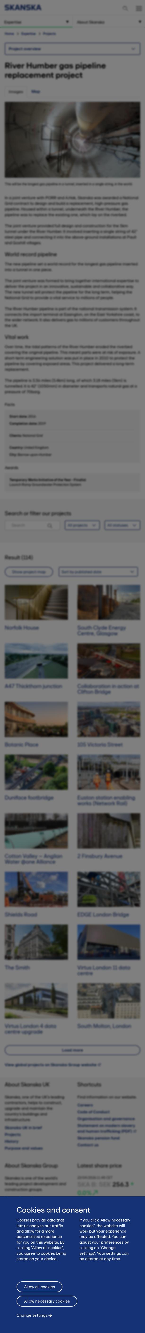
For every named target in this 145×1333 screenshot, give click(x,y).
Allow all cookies (39, 1289)
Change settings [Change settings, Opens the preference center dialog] (32, 1317)
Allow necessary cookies (47, 1303)
